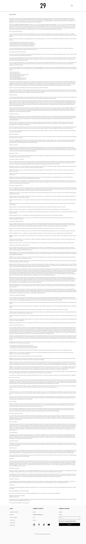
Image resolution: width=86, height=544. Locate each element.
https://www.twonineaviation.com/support (17, 495)
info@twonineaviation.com (14, 496)
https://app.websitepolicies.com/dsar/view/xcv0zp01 (19, 490)
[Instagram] (34, 524)
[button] (72, 6)
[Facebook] (39, 524)
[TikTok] (44, 524)
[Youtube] (49, 524)
